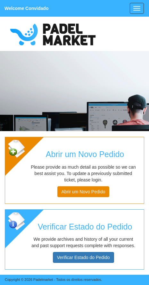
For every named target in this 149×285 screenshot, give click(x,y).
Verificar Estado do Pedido (83, 257)
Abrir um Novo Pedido (83, 191)
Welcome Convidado (26, 8)
